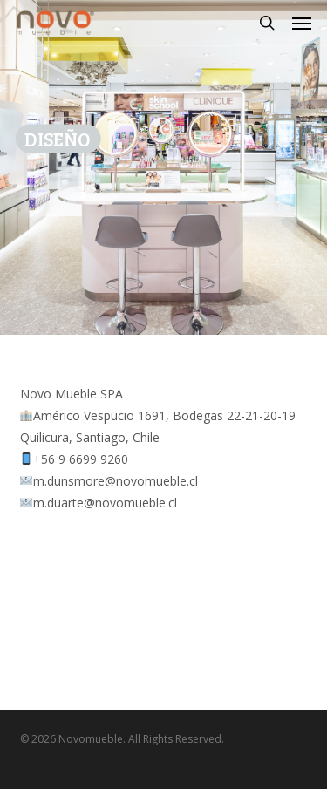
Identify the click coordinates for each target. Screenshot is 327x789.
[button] (301, 22)
